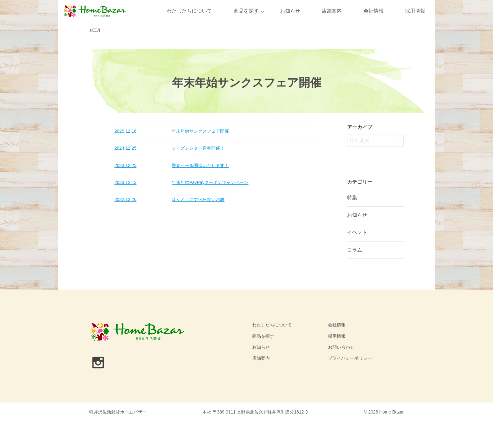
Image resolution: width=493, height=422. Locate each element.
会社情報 (373, 11)
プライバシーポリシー (350, 358)
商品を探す (246, 11)
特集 (352, 197)
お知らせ (290, 11)
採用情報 (415, 11)
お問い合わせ (341, 347)
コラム (354, 250)
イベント (357, 232)
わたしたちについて (189, 11)
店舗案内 (332, 11)
